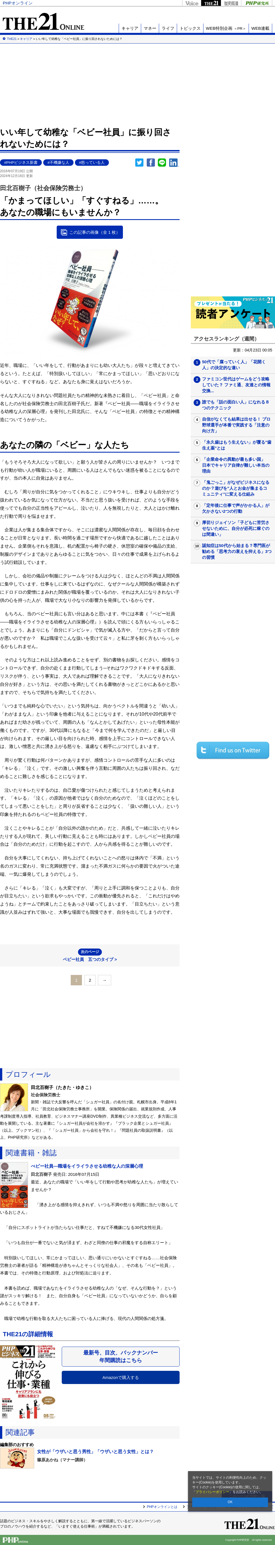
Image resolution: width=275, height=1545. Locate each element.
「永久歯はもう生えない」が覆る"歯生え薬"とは (236, 445)
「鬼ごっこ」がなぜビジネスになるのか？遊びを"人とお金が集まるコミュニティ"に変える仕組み (235, 488)
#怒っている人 (92, 162)
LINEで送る (162, 162)
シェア (150, 162)
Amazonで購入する (120, 1377)
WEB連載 (260, 28)
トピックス (190, 28)
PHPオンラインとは (162, 1507)
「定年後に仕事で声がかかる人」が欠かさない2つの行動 (235, 508)
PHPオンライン (18, 3)
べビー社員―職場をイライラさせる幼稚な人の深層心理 (87, 1166)
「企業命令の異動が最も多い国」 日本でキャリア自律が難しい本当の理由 (235, 465)
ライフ (168, 28)
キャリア (130, 28)
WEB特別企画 (226, 28)
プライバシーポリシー (212, 1492)
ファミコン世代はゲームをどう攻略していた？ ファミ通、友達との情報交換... (236, 384)
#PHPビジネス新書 (21, 162)
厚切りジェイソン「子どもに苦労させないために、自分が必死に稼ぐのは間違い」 (235, 528)
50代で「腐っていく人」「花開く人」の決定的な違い (234, 364)
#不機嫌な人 (58, 162)
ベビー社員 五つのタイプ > (90, 955)
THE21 (211, 3)
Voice (191, 3)
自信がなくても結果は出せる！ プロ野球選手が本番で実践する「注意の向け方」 (236, 425)
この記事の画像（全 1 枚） (94, 232)
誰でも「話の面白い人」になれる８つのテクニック (235, 405)
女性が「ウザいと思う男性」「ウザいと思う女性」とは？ (95, 1451)
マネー (150, 28)
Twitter (139, 162)
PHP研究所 (256, 3)
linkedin (174, 162)
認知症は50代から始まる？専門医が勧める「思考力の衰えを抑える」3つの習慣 (237, 551)
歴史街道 (231, 3)
